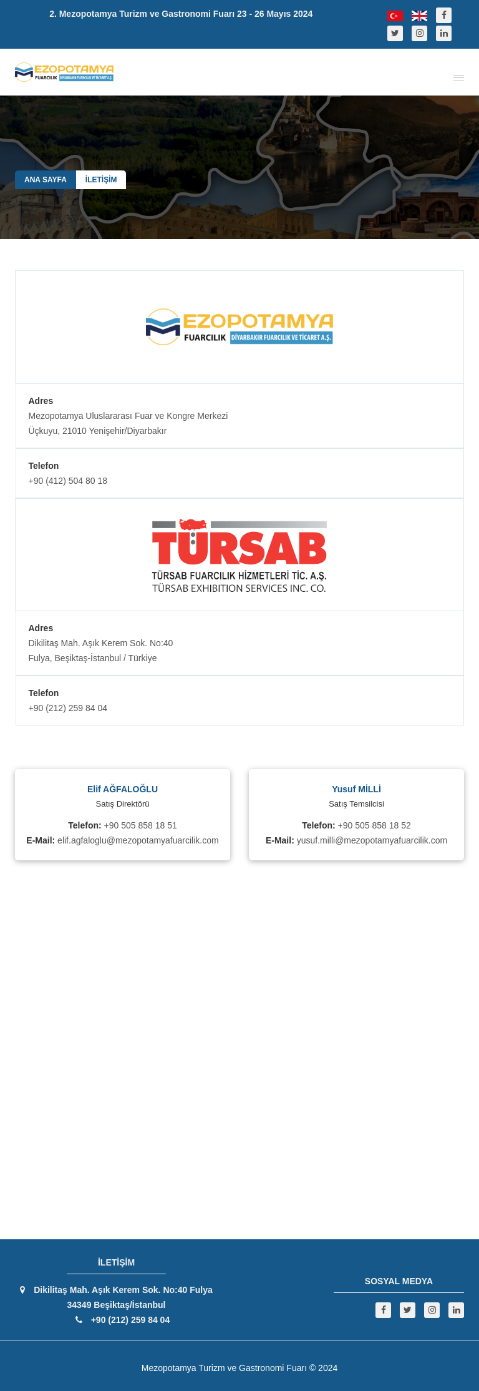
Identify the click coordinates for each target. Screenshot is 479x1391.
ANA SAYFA (45, 179)
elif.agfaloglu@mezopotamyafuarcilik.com (138, 840)
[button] (457, 77)
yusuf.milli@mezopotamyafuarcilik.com (372, 840)
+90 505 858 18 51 (140, 825)
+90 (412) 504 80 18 (68, 481)
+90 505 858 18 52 (374, 825)
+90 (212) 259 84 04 (68, 708)
